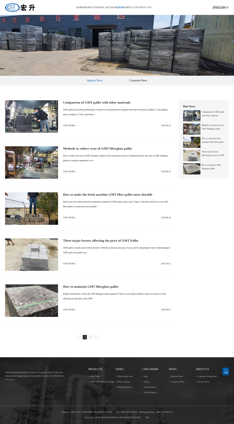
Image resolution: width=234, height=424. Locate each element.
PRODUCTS (89, 7)
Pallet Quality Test (124, 376)
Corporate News (138, 80)
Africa (145, 382)
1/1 (90, 337)
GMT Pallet (94, 376)
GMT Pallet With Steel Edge (101, 382)
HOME (79, 7)
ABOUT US (131, 7)
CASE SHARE (110, 7)
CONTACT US (144, 7)
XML (147, 417)
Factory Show (202, 382)
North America (149, 392)
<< (79, 337)
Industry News (95, 80)
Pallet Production (123, 387)
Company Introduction (206, 376)
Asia (145, 376)
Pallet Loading (122, 382)
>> (96, 337)
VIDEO (99, 7)
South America (149, 387)
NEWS (121, 7)
